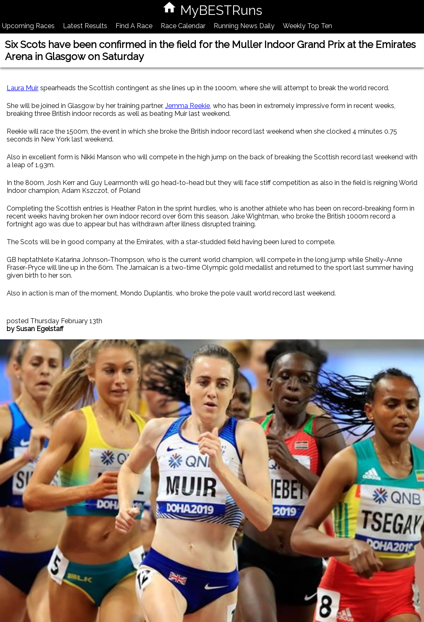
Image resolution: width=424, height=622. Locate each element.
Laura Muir (23, 88)
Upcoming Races (28, 26)
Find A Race (134, 26)
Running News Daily (244, 26)
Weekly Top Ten (307, 26)
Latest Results (85, 26)
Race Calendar (183, 26)
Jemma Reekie (187, 106)
